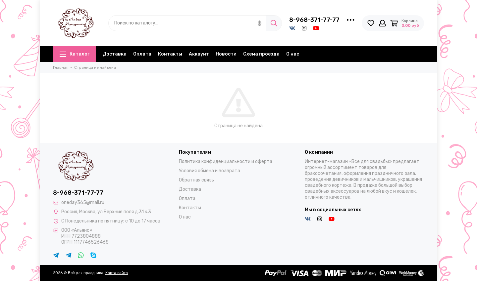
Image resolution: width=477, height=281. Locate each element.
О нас (292, 54)
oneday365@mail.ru (82, 202)
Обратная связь (196, 180)
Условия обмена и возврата (209, 171)
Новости (226, 54)
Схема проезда (261, 54)
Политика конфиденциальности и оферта (225, 161)
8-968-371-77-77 (314, 19)
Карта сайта (116, 273)
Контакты (170, 54)
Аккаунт (199, 54)
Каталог (74, 54)
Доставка (115, 54)
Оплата (142, 54)
